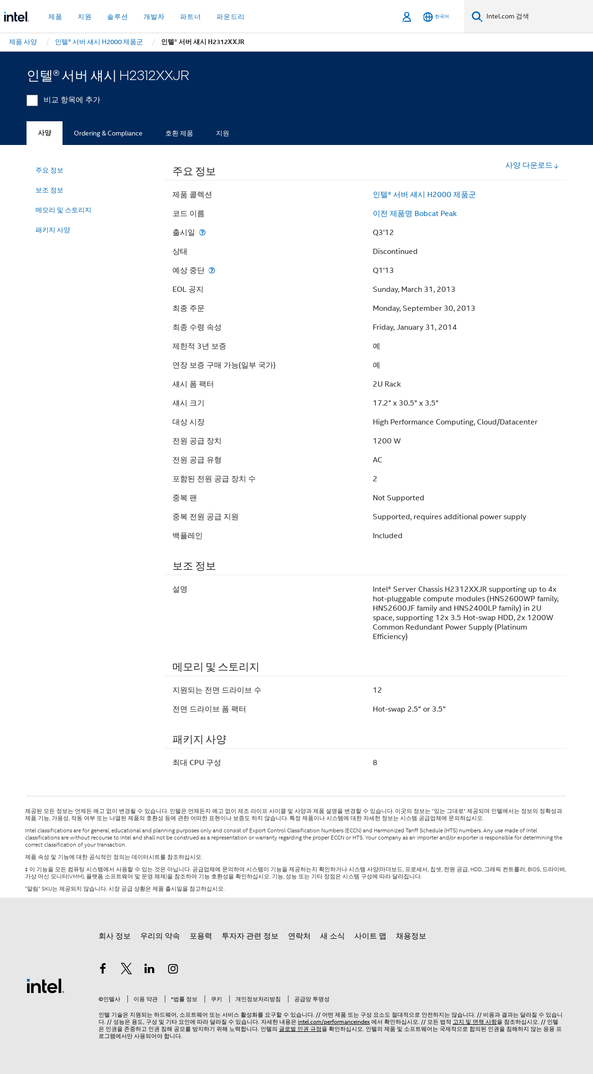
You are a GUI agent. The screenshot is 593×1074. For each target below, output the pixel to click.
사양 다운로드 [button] (532, 165)
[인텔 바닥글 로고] (45, 985)
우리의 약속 (160, 936)
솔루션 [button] (117, 16)
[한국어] (436, 16)
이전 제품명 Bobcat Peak (415, 213)
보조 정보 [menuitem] (49, 190)
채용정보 (411, 936)
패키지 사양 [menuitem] (53, 230)
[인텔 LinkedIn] (150, 970)
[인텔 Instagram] (173, 970)
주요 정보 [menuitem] (49, 170)
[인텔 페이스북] (103, 970)
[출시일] (202, 232)
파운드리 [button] (230, 16)
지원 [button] (85, 16)
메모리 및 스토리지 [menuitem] (63, 210)
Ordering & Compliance (108, 133)
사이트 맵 (370, 936)
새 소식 (332, 936)
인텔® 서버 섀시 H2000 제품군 (424, 194)
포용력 (200, 936)
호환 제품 (179, 133)
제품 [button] (55, 16)
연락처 (299, 936)
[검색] (477, 16)
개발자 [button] (154, 16)
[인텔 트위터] (126, 970)
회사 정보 (115, 936)
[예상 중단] (212, 270)
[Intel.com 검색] (538, 16)
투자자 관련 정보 (250, 936)
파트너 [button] (190, 16)
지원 (222, 133)
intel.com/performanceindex (334, 1021)
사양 (44, 132)
